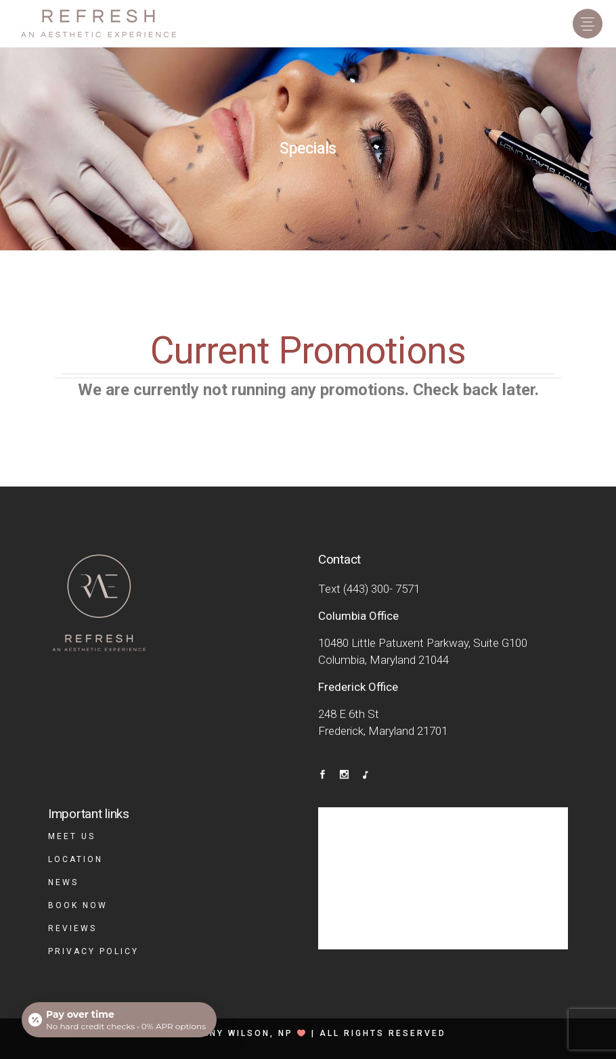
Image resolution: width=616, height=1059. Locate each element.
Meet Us (71, 836)
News (63, 882)
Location (75, 859)
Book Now (78, 905)
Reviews (72, 928)
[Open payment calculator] (119, 1019)
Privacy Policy (93, 951)
